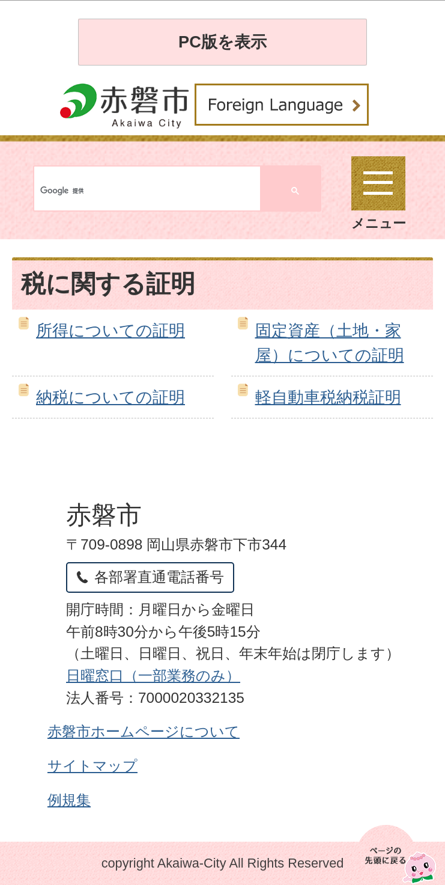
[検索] (85, 190)
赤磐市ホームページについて (143, 731)
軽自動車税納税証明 (328, 397)
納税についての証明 (110, 397)
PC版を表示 (222, 41)
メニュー (378, 193)
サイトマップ (92, 766)
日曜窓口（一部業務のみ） (153, 675)
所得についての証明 (110, 330)
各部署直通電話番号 (159, 577)
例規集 (69, 800)
